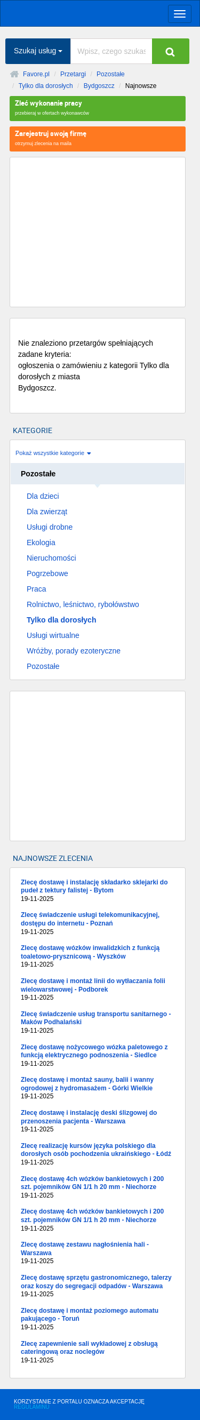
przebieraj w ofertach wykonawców (97, 107)
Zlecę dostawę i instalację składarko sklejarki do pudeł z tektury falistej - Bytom (97, 891)
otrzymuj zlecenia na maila (97, 137)
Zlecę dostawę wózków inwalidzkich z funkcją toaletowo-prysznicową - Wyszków (97, 956)
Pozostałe (111, 74)
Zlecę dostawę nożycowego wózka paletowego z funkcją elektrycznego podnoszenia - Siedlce (97, 1055)
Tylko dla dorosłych (46, 86)
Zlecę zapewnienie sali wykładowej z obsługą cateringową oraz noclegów (97, 1352)
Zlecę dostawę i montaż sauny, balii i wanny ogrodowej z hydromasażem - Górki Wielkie (97, 1088)
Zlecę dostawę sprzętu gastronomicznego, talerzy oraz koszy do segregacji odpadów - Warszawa (97, 1286)
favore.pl (74, 12)
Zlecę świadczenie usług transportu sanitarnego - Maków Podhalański (97, 1022)
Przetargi (73, 74)
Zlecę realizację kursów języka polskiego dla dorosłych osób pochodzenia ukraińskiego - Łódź (97, 1154)
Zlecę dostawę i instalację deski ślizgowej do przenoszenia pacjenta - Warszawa (97, 1121)
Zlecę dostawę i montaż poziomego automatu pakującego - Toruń (97, 1319)
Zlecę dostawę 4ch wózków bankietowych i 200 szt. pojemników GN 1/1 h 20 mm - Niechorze (97, 1187)
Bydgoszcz (99, 86)
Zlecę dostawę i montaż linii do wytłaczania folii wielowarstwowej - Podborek (97, 989)
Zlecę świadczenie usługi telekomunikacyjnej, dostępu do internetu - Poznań (97, 923)
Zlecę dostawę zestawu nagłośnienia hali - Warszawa (97, 1253)
